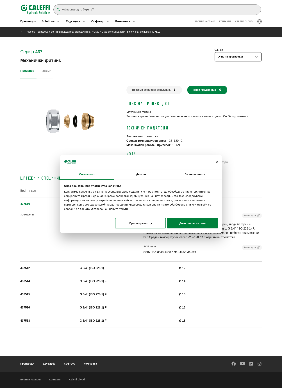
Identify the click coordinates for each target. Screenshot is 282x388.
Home (30, 31)
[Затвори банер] (216, 162)
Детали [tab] (141, 174)
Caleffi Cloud (244, 21)
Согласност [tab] (87, 174)
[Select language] (259, 22)
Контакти (225, 21)
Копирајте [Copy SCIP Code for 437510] (249, 248)
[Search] (157, 9)
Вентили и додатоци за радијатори (71, 31)
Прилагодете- (140, 223)
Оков (96, 31)
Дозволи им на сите (192, 223)
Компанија (90, 363)
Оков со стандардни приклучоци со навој (125, 31)
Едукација (49, 363)
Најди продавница (204, 89)
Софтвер (69, 363)
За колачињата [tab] (195, 174)
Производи (28, 21)
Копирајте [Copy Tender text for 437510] (249, 216)
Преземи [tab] (45, 70)
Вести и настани (204, 21)
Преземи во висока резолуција (151, 89)
